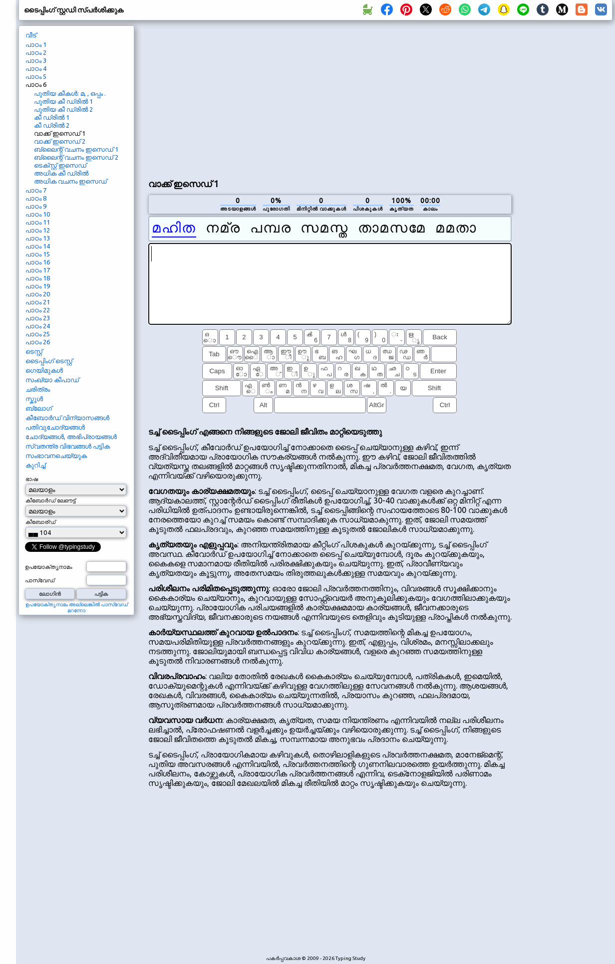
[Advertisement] (296, 98)
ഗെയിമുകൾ (44, 370)
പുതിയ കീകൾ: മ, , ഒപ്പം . (70, 93)
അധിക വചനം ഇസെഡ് (70, 181)
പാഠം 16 (37, 261)
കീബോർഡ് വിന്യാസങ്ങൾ (67, 417)
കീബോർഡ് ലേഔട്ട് (50, 500)
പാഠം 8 (35, 198)
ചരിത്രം (37, 389)
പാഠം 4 (35, 68)
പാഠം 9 (35, 206)
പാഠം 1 (35, 44)
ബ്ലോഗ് (38, 408)
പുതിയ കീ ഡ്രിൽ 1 (63, 101)
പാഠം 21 (37, 301)
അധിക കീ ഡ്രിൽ (61, 173)
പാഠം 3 (35, 60)
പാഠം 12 (37, 230)
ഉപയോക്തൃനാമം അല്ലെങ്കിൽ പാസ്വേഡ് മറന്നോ (76, 607)
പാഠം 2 (35, 52)
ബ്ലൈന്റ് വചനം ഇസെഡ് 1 (76, 149)
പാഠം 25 (37, 333)
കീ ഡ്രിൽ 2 (51, 125)
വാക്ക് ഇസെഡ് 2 (59, 141)
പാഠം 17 (37, 269)
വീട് (30, 34)
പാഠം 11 (37, 222)
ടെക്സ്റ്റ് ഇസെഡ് (60, 165)
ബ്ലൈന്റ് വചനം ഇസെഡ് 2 (76, 157)
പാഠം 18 (37, 277)
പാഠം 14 (37, 245)
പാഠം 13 (37, 238)
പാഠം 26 (37, 341)
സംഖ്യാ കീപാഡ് (52, 379)
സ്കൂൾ (34, 398)
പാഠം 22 (37, 309)
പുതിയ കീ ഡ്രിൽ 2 (63, 109)
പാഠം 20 (37, 293)
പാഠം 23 (37, 317)
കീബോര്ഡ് (40, 522)
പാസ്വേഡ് (39, 580)
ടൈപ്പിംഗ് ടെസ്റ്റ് (48, 360)
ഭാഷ (31, 479)
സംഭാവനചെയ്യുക (56, 455)
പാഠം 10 (37, 214)
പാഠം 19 (37, 285)
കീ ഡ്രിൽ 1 (51, 117)
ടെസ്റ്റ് (33, 351)
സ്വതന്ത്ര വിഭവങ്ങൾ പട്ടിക (67, 446)
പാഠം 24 (37, 325)
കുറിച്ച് (35, 465)
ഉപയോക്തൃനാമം (48, 567)
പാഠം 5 (35, 76)
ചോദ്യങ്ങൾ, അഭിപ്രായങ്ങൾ (71, 436)
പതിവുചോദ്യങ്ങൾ (55, 427)
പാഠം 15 (37, 253)
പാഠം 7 (35, 190)
